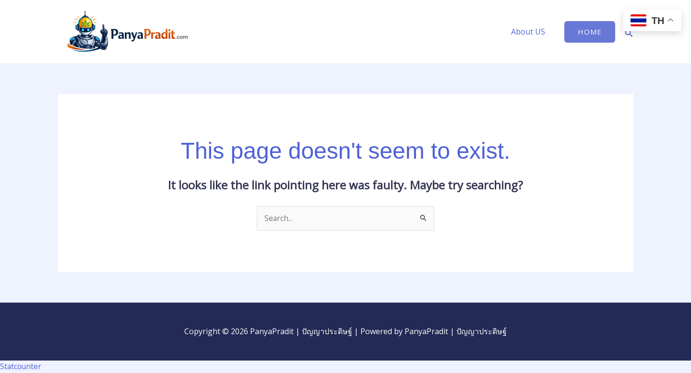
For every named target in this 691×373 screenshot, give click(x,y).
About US (530, 31)
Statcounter (21, 366)
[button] (589, 32)
